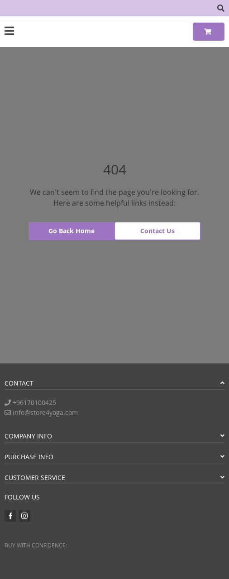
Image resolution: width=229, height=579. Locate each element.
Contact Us (157, 230)
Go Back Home (71, 230)
